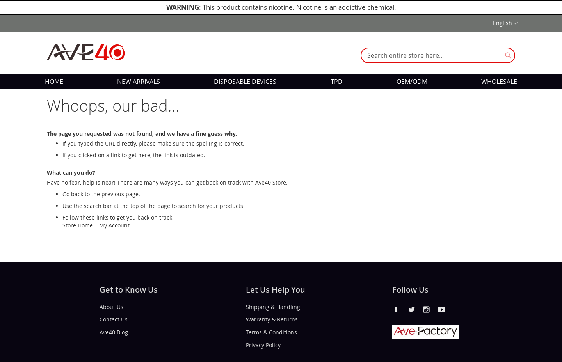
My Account (114, 225)
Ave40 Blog (114, 332)
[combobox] (438, 55)
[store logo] (86, 52)
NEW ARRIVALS (138, 81)
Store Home (77, 225)
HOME (54, 81)
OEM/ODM (412, 81)
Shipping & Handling (273, 306)
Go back (72, 194)
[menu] (281, 81)
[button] (505, 23)
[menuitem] (54, 81)
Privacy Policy (263, 345)
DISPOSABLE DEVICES (245, 81)
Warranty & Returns (272, 319)
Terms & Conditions (271, 332)
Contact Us (114, 319)
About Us (111, 306)
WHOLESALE (499, 81)
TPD (337, 81)
